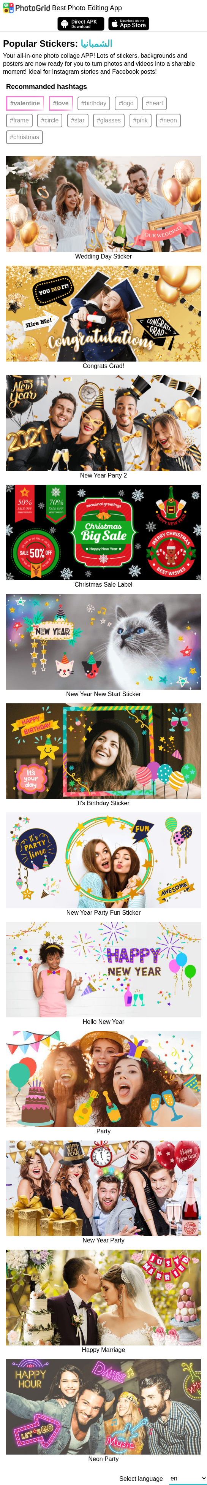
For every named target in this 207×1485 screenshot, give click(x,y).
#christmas (24, 137)
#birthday (93, 103)
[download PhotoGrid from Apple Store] (129, 23)
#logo (126, 103)
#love (61, 103)
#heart (154, 103)
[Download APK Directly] (80, 24)
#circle (49, 120)
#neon (168, 120)
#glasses (109, 120)
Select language (141, 1479)
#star (78, 120)
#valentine (25, 103)
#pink (140, 120)
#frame (19, 120)
